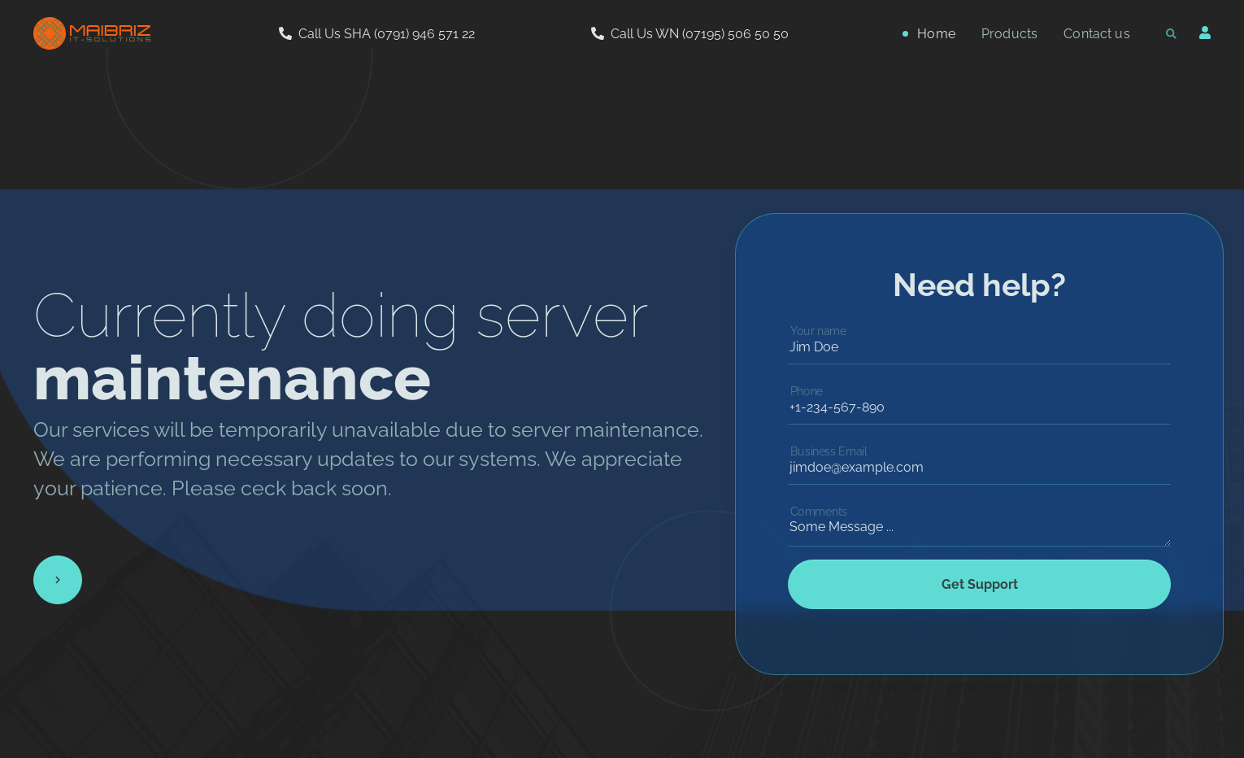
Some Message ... (979, 522)
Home (936, 33)
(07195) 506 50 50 (735, 33)
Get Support (980, 584)
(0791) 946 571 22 (424, 33)
